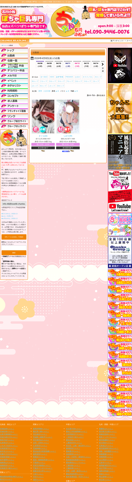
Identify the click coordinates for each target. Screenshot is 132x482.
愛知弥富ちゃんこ (73, 440)
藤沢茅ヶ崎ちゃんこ (41, 431)
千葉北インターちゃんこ (43, 468)
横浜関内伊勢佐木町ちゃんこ (11, 476)
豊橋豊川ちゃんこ (73, 451)
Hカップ (87, 81)
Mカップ (60, 86)
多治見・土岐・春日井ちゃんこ (78, 445)
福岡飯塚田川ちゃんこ (108, 465)
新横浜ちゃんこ (39, 457)
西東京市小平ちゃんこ (42, 471)
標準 (40, 91)
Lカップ (52, 86)
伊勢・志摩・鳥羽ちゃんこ (76, 471)
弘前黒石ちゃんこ (7, 442)
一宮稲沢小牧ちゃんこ (75, 437)
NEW (52, 77)
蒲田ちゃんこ (38, 479)
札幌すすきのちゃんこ (9, 454)
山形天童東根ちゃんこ (9, 434)
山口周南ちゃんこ (106, 459)
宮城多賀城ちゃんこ (8, 457)
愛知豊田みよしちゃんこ (76, 462)
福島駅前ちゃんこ (7, 465)
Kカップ (43, 86)
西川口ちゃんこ (6, 479)
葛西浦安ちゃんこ (40, 454)
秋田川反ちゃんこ (7, 440)
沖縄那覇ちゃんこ (106, 457)
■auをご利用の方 (7, 216)
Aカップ (98, 77)
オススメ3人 (88, 77)
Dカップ (52, 81)
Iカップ (96, 81)
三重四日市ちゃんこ (74, 442)
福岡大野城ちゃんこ (107, 471)
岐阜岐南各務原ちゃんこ (76, 459)
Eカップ (61, 81)
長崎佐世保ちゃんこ (107, 434)
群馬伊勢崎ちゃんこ (41, 428)
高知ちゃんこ (104, 474)
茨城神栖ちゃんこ (40, 448)
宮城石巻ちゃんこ (7, 431)
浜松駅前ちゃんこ (73, 454)
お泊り (77, 77)
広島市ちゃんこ (105, 462)
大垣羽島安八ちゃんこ (75, 434)
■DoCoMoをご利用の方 (10, 214)
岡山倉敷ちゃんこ (106, 476)
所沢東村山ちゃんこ (41, 440)
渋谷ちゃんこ (38, 476)
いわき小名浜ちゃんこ (9, 445)
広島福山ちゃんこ (106, 445)
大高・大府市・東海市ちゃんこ (78, 457)
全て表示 (44, 77)
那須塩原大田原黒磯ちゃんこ (44, 451)
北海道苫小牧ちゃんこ (9, 468)
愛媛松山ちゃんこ (106, 428)
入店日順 (46, 91)
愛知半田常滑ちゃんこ (75, 474)
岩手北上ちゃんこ (7, 451)
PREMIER (69, 77)
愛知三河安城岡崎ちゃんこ (76, 431)
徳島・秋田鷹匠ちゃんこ (109, 451)
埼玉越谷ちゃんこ (40, 434)
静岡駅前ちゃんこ (73, 448)
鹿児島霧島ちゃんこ (107, 440)
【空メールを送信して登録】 (14, 237)
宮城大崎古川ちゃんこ (9, 437)
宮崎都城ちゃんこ (106, 454)
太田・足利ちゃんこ (41, 442)
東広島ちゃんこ (105, 479)
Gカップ (78, 81)
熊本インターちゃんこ (108, 437)
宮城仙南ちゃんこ (7, 428)
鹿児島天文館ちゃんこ (108, 431)
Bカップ (35, 81)
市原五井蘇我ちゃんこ (42, 465)
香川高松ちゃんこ (106, 442)
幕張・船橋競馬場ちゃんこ (43, 459)
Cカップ (44, 81)
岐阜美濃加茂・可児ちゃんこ (77, 476)
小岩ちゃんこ (38, 474)
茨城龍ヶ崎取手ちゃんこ (43, 437)
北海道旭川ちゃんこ (8, 448)
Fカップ (70, 81)
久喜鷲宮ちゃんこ (40, 445)
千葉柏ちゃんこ (39, 462)
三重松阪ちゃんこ (73, 465)
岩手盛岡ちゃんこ (7, 459)
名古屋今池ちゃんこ (74, 428)
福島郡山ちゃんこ (7, 462)
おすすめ (59, 77)
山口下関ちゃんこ (106, 468)
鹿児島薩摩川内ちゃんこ (109, 448)
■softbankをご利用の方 (10, 218)
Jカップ (35, 86)
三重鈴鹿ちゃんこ (73, 468)
